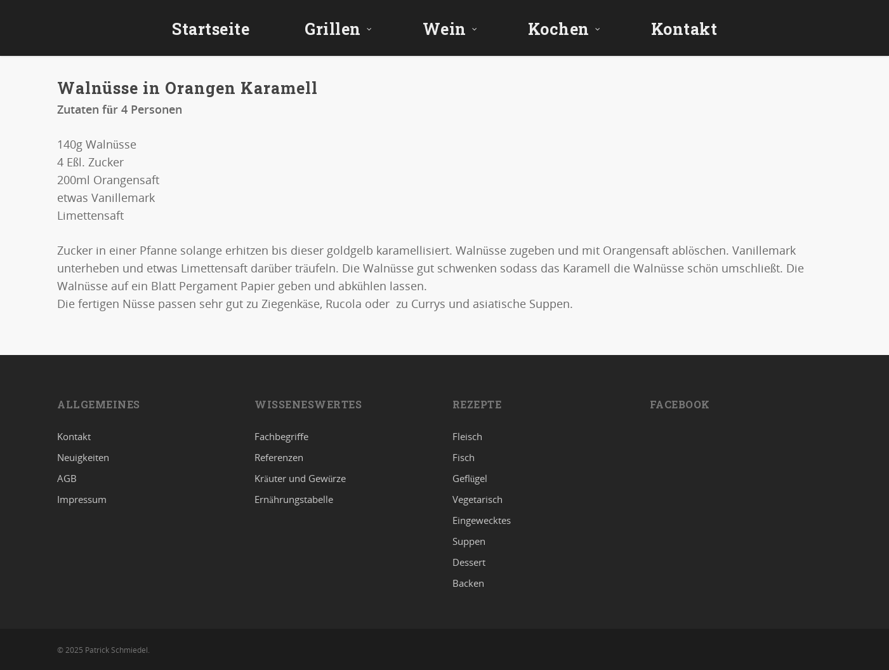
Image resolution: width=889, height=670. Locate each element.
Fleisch (467, 437)
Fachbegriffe (281, 437)
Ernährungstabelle (293, 499)
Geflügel (470, 478)
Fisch (463, 457)
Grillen (338, 29)
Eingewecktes (481, 520)
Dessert (468, 562)
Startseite (210, 28)
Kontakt (684, 28)
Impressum (82, 499)
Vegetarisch (477, 499)
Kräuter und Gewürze (300, 478)
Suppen (468, 541)
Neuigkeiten (83, 457)
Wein (450, 29)
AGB (67, 478)
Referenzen (278, 457)
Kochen (564, 29)
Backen (468, 583)
